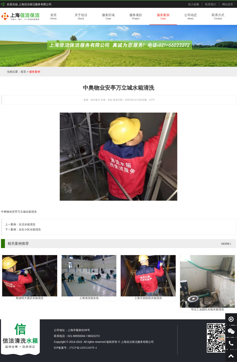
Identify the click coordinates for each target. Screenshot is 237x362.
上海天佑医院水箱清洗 (148, 298)
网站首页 (227, 4)
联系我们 (210, 4)
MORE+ (226, 243)
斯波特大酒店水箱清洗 (29, 298)
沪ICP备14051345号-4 (83, 347)
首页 (23, 71)
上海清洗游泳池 (89, 298)
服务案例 (34, 71)
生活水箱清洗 (27, 224)
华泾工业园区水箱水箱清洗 (207, 309)
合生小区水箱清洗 (30, 229)
